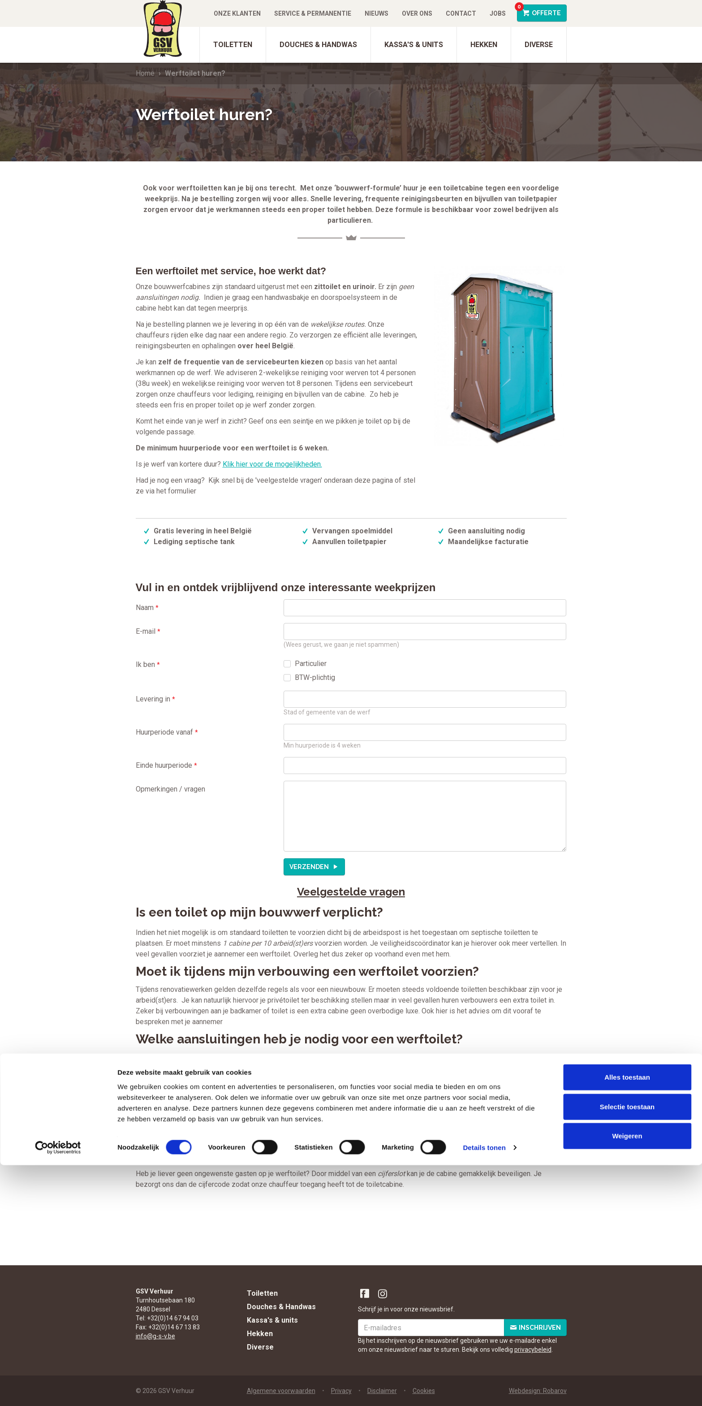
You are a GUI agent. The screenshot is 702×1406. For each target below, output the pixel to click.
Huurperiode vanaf (167, 732)
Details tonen (484, 1388)
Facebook (365, 1294)
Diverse (539, 44)
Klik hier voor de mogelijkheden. (272, 464)
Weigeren (627, 1376)
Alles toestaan (627, 1318)
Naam (147, 607)
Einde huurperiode (166, 765)
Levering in (155, 699)
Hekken (483, 44)
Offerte (539, 10)
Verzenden (309, 866)
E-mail (148, 631)
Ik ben (148, 664)
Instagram (383, 1294)
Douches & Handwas (318, 44)
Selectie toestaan (627, 1347)
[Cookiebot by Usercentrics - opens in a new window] (58, 1388)
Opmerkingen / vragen (170, 789)
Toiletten (232, 44)
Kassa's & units (413, 44)
